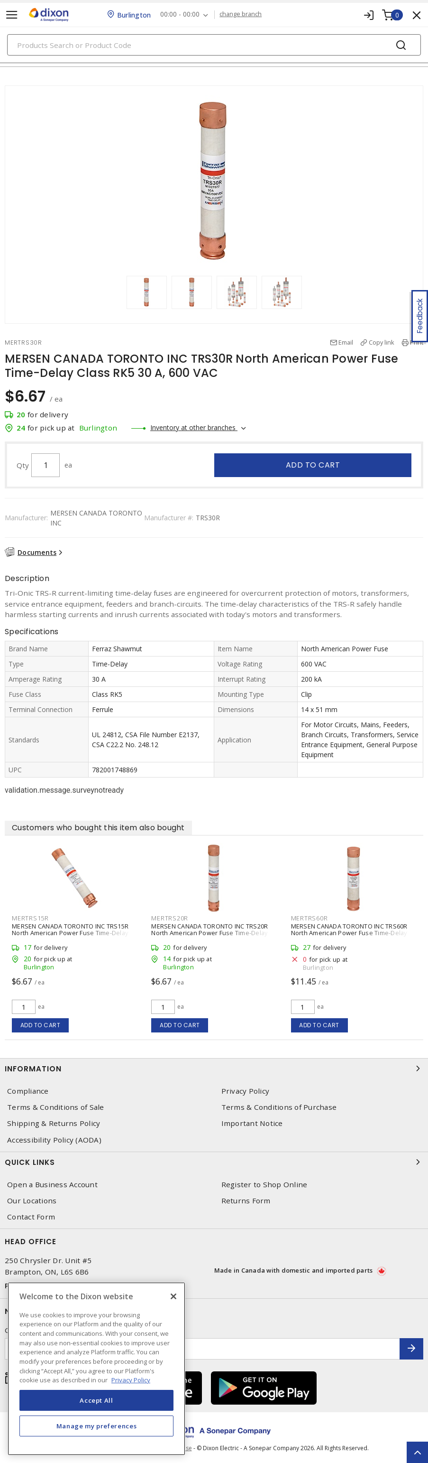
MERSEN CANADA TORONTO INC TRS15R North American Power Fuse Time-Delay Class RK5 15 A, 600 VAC (70, 933)
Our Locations (31, 1200)
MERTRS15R (30, 918)
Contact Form (31, 1216)
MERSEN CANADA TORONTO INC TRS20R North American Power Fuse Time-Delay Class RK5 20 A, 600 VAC (209, 933)
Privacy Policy (245, 1091)
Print (416, 342)
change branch (240, 14)
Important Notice (252, 1123)
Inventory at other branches (193, 427)
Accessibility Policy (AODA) (54, 1139)
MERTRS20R (169, 918)
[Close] (173, 1296)
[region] (96, 1368)
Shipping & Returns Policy (53, 1123)
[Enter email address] (202, 1349)
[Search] (214, 45)
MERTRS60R (309, 918)
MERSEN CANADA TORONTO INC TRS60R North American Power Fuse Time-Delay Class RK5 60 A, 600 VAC (349, 933)
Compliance (28, 1091)
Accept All (96, 1400)
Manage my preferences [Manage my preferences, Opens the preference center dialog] (96, 1426)
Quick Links (214, 1162)
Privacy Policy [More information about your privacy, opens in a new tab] (130, 1380)
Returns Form (246, 1200)
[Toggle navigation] (12, 15)
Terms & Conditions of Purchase (279, 1107)
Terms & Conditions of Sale (55, 1107)
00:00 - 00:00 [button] (180, 14)
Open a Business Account (52, 1184)
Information (214, 1068)
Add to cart (313, 465)
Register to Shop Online (264, 1184)
